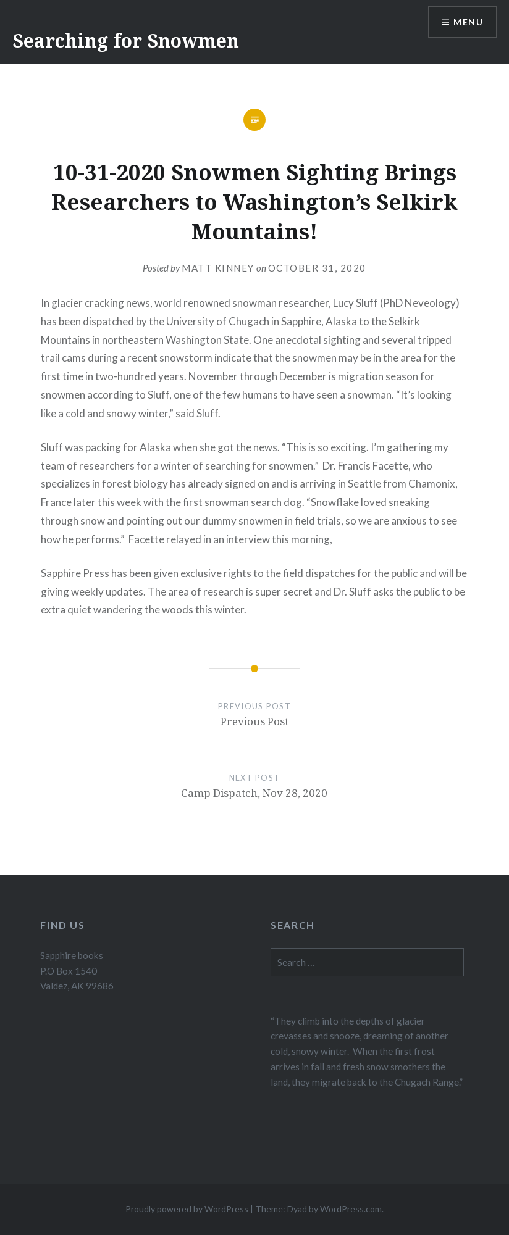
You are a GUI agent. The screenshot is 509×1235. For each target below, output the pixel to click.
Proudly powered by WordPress (186, 1209)
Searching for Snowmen (125, 40)
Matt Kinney (218, 267)
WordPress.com (351, 1209)
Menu (468, 22)
